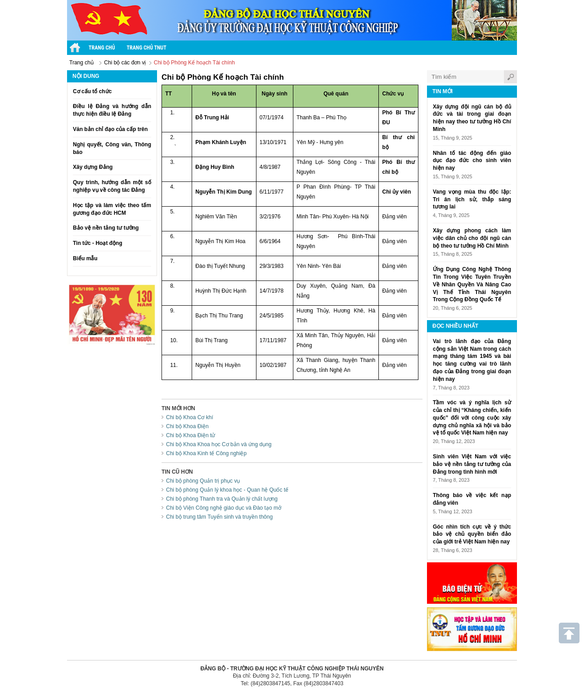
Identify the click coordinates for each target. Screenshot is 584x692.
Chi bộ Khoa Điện (187, 426)
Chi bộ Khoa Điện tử (190, 435)
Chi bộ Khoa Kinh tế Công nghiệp (206, 453)
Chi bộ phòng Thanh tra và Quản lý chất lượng (222, 499)
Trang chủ (102, 48)
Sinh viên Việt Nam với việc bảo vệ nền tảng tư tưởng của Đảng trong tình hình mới (472, 464)
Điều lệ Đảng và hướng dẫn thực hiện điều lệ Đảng (112, 110)
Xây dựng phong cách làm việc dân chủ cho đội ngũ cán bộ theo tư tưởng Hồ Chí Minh (472, 238)
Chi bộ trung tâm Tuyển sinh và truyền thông (219, 517)
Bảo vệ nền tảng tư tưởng (106, 228)
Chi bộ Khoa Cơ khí (189, 417)
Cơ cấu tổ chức (92, 91)
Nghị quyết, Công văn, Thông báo (112, 148)
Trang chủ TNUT (146, 48)
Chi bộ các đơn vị (125, 62)
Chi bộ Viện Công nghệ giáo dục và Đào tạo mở (223, 508)
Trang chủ (81, 62)
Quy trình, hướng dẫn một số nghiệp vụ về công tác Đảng (112, 186)
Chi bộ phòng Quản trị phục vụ (203, 481)
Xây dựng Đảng (92, 167)
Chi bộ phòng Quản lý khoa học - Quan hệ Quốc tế (227, 490)
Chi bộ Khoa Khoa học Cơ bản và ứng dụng (218, 444)
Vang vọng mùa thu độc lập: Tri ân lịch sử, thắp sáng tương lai (472, 199)
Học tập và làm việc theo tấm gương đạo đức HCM (112, 209)
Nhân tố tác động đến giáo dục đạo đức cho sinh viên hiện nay (472, 161)
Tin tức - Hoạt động (97, 243)
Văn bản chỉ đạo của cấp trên (110, 129)
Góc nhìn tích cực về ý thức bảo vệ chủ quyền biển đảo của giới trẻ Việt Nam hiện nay (472, 534)
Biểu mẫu (85, 258)
